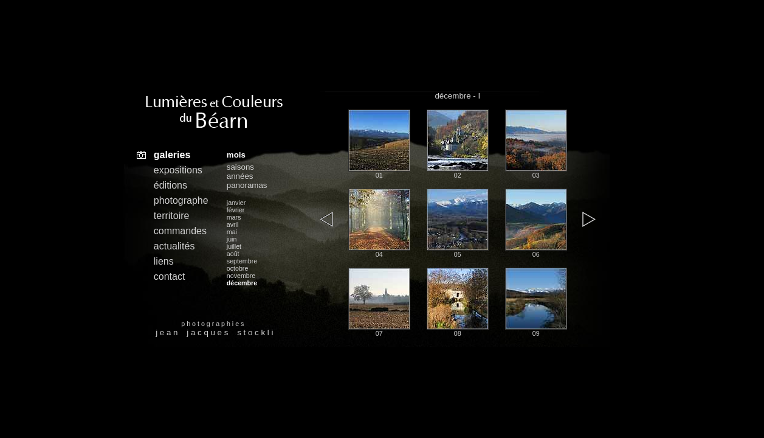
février (236, 210)
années (240, 176)
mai (232, 231)
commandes (180, 231)
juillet (234, 246)
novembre (241, 275)
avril (233, 224)
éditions (170, 185)
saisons (240, 167)
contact (169, 276)
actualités (174, 246)
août (233, 253)
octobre (238, 268)
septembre (242, 261)
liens (164, 261)
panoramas (247, 185)
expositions (178, 170)
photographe (181, 200)
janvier (236, 202)
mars (234, 217)
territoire (172, 215)
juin (232, 239)
